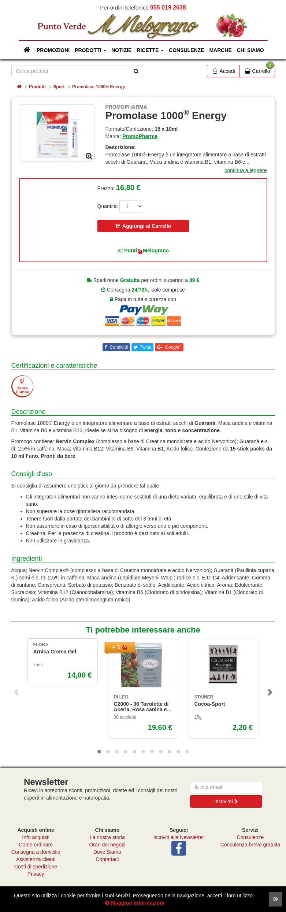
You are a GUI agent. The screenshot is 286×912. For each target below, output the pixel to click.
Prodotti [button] (90, 50)
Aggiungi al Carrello (143, 226)
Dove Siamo (107, 852)
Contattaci (107, 859)
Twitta (145, 347)
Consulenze (186, 50)
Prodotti (37, 86)
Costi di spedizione (35, 867)
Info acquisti (35, 837)
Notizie (121, 50)
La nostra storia (107, 837)
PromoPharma (139, 136)
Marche (220, 50)
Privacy (35, 874)
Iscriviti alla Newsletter (178, 837)
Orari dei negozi (107, 845)
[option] (56, 132)
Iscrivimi (226, 801)
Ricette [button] (150, 50)
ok (275, 899)
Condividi (118, 347)
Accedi (223, 71)
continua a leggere (245, 170)
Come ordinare (36, 845)
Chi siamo (250, 50)
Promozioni (53, 50)
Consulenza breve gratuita (250, 845)
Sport (58, 86)
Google (172, 347)
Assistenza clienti (35, 859)
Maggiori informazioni (134, 903)
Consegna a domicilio (35, 852)
